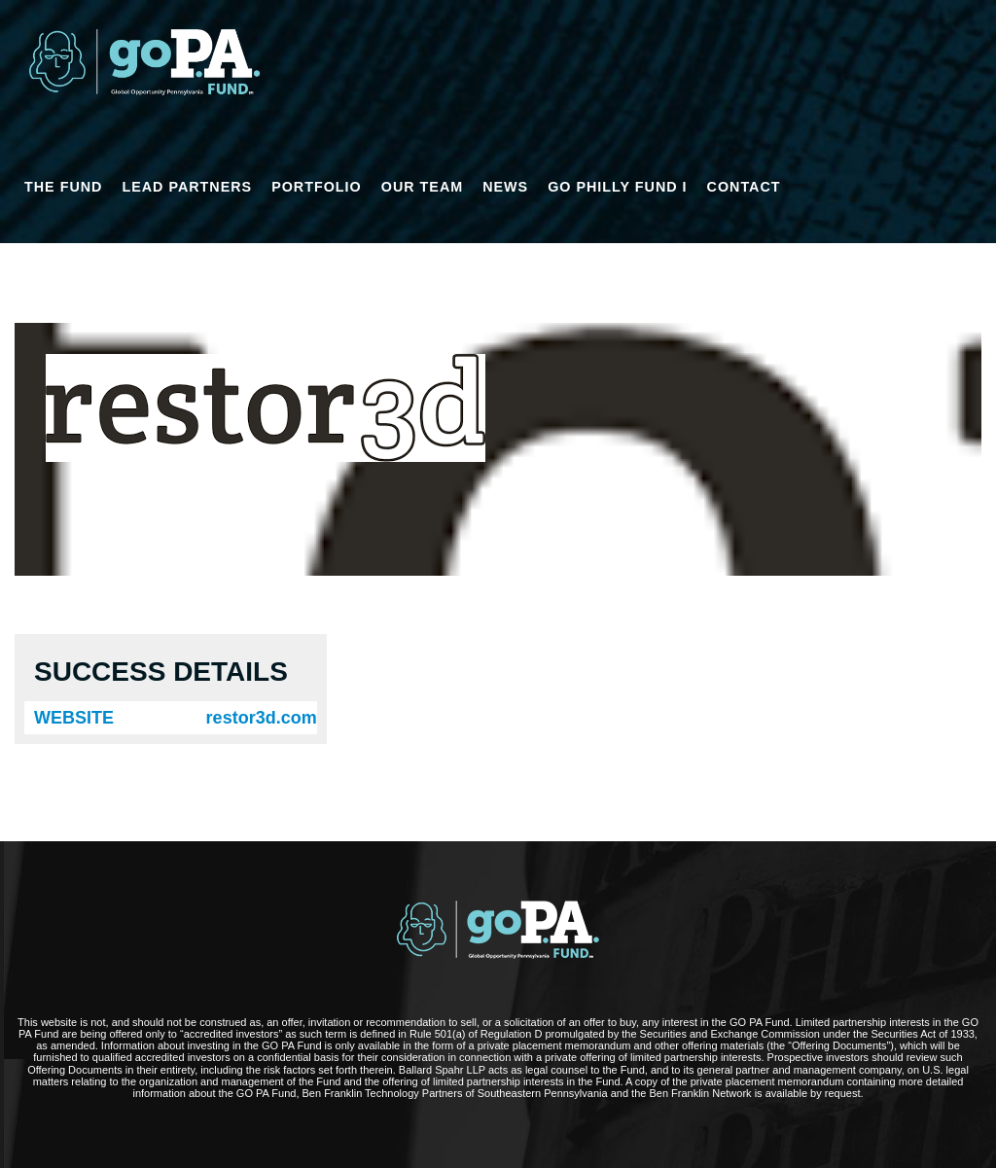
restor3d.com (261, 717)
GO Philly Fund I (617, 187)
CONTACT (744, 187)
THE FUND (63, 187)
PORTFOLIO (316, 187)
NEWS (505, 187)
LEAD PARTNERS (187, 187)
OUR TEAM (422, 187)
